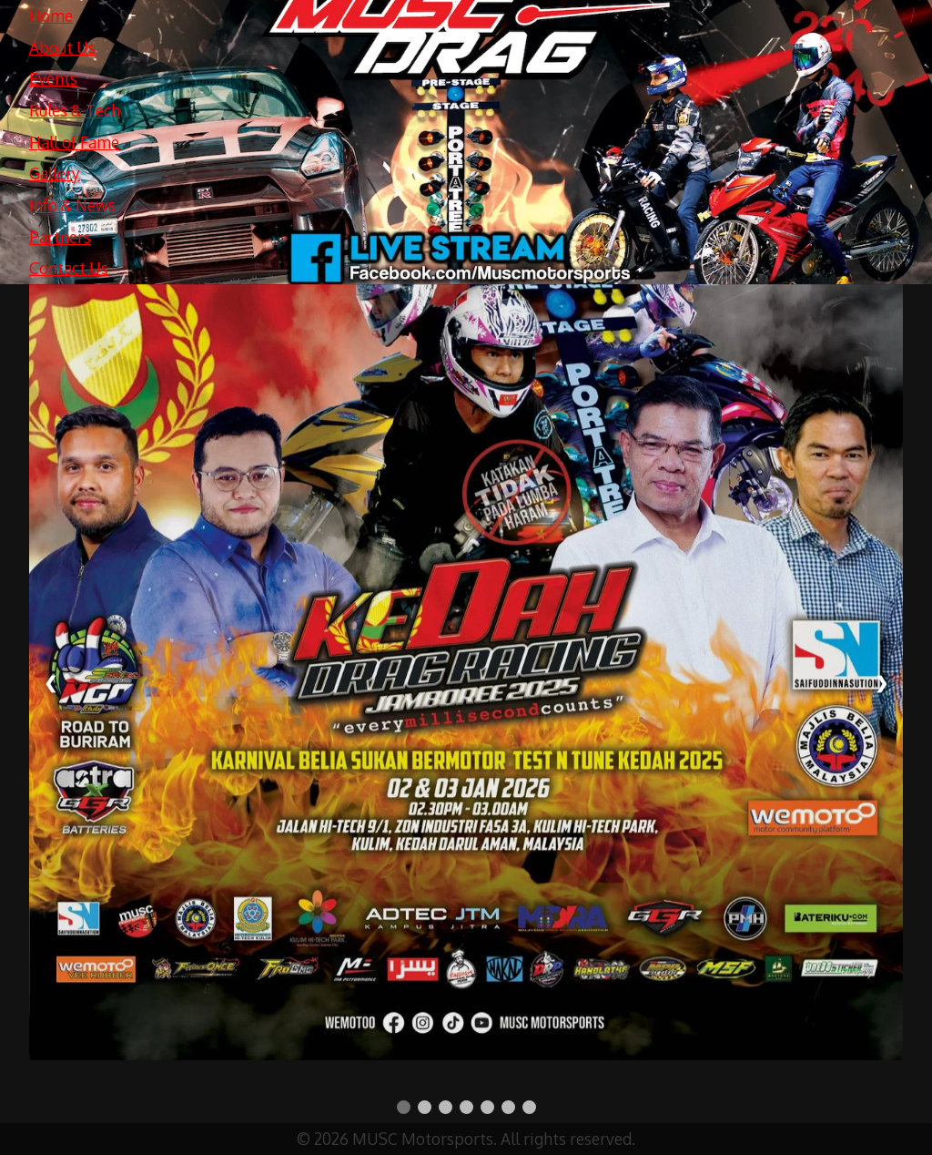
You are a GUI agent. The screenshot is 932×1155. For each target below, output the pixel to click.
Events (53, 78)
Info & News (72, 205)
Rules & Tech (74, 110)
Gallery (54, 173)
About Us (62, 47)
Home (51, 15)
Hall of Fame (74, 142)
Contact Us (68, 268)
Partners (60, 237)
